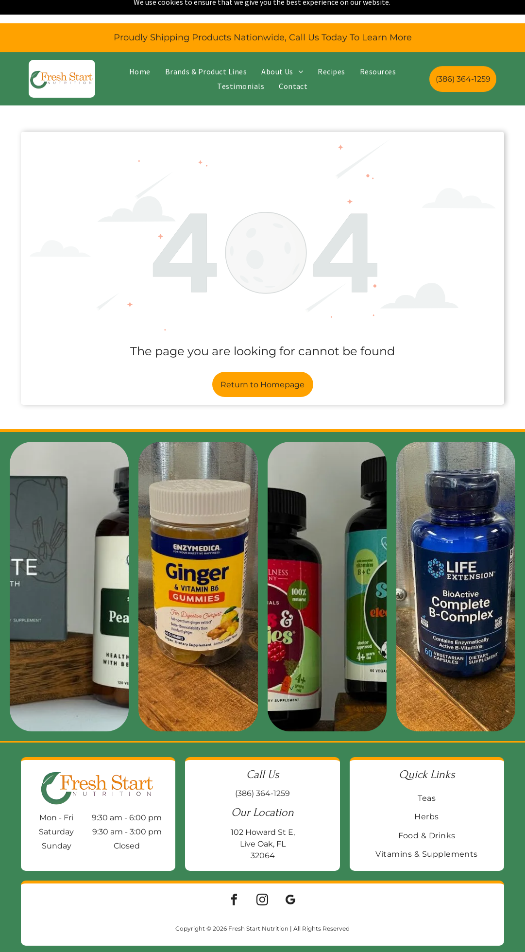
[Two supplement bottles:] (327, 561)
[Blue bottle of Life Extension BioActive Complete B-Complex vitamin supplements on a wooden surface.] (455, 561)
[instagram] (262, 876)
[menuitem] (140, 48)
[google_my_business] (290, 876)
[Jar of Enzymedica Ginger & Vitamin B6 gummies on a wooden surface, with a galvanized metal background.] (197, 561)
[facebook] (234, 876)
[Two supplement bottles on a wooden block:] (69, 561)
